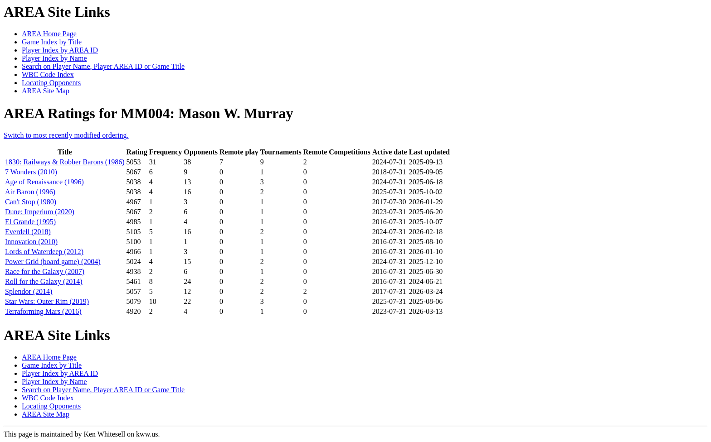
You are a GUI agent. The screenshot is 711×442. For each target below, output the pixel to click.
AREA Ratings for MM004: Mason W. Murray (148, 113)
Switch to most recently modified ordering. (66, 135)
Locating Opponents (51, 82)
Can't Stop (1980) (30, 202)
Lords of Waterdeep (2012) (44, 251)
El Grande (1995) (30, 222)
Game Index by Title (52, 42)
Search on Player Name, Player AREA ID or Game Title (103, 66)
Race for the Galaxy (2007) (44, 271)
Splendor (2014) (28, 291)
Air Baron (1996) (30, 192)
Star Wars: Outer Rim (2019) (47, 301)
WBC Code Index (48, 74)
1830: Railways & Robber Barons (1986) (65, 162)
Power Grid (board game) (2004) (53, 261)
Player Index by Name (54, 58)
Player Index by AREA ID (60, 50)
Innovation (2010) (31, 241)
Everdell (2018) (28, 231)
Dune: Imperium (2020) (39, 212)
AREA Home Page (49, 34)
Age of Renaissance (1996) (44, 182)
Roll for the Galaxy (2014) (44, 281)
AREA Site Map (45, 91)
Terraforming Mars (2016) (43, 311)
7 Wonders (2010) (31, 172)
